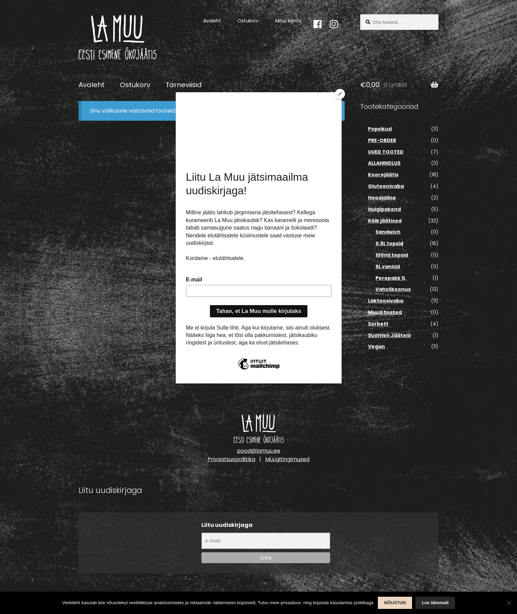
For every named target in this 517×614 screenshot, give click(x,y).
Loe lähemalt (435, 602)
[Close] (340, 94)
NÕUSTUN (395, 602)
